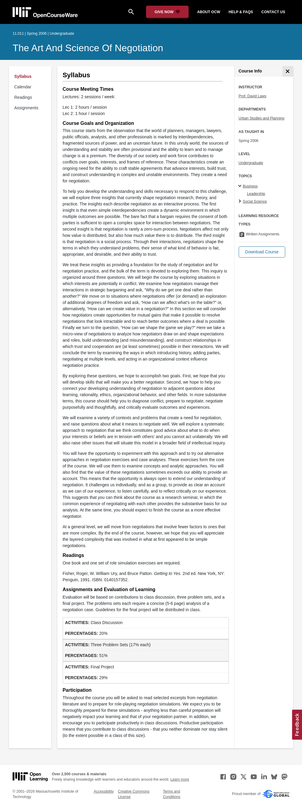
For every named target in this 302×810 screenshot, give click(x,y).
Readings (23, 97)
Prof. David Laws (253, 96)
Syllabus (23, 76)
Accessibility (104, 791)
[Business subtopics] (241, 186)
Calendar (22, 86)
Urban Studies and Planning (262, 118)
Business (250, 186)
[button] (262, 252)
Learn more (179, 779)
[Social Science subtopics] (241, 201)
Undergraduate (251, 163)
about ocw (208, 12)
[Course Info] (288, 71)
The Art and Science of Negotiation (88, 48)
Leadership (256, 194)
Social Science (255, 201)
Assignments (26, 107)
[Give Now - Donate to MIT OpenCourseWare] (167, 12)
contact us (273, 12)
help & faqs (241, 12)
